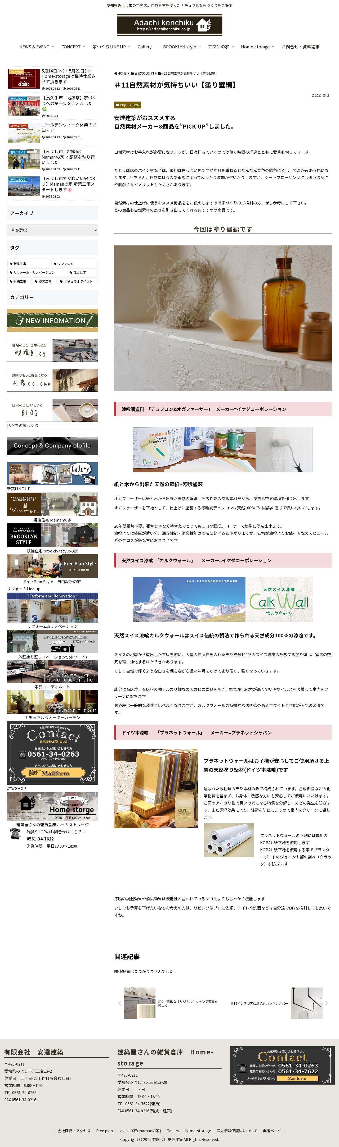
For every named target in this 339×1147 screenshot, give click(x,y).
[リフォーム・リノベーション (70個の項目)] (36, 272)
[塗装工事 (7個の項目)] (45, 281)
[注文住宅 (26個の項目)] (82, 272)
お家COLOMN (127, 105)
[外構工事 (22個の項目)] (19, 281)
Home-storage (198, 1130)
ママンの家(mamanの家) (139, 1130)
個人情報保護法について (237, 1130)
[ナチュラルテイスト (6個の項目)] (78, 281)
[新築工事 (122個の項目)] (29, 264)
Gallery (173, 1130)
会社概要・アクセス (74, 1130)
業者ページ (272, 1130)
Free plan (104, 1130)
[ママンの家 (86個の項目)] (74, 264)
